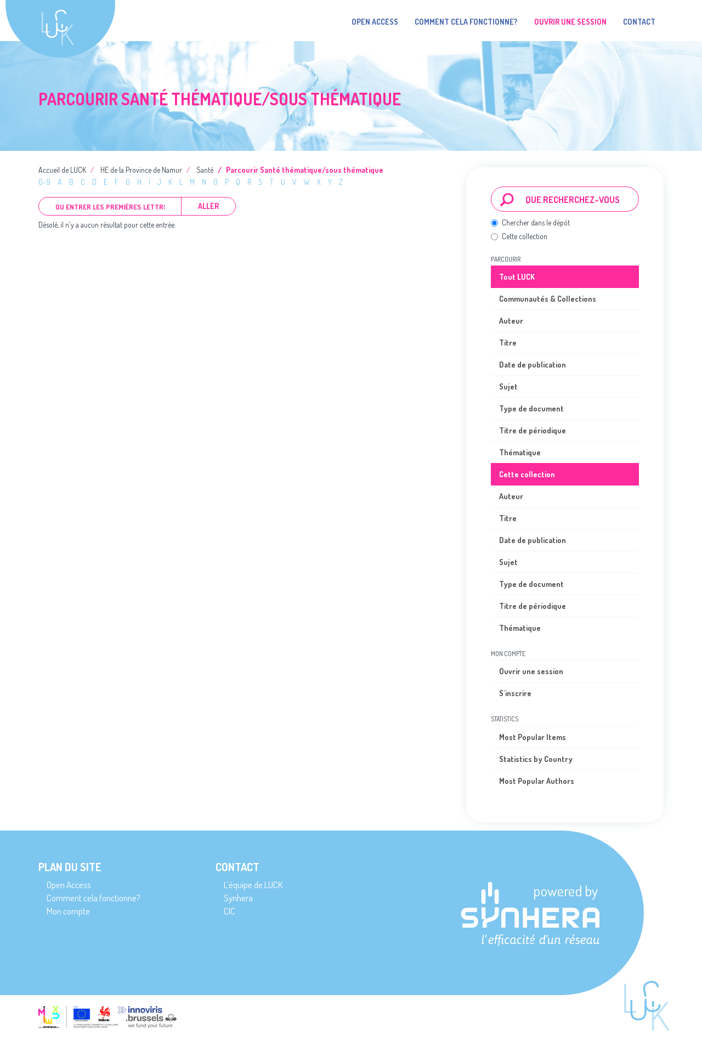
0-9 (44, 182)
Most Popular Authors (536, 781)
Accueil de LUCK (62, 169)
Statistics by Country (536, 759)
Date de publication (532, 364)
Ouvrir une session (531, 671)
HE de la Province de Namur (141, 169)
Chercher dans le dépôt (530, 222)
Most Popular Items (532, 737)
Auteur (511, 320)
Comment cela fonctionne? (466, 21)
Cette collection (519, 236)
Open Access (375, 21)
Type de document (531, 408)
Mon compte (68, 911)
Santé (204, 169)
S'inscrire (515, 693)
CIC (229, 911)
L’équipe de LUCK (253, 884)
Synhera (238, 898)
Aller (208, 206)
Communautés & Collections (547, 298)
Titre (508, 342)
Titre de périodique (532, 430)
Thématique (520, 452)
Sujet (508, 386)
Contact (639, 21)
